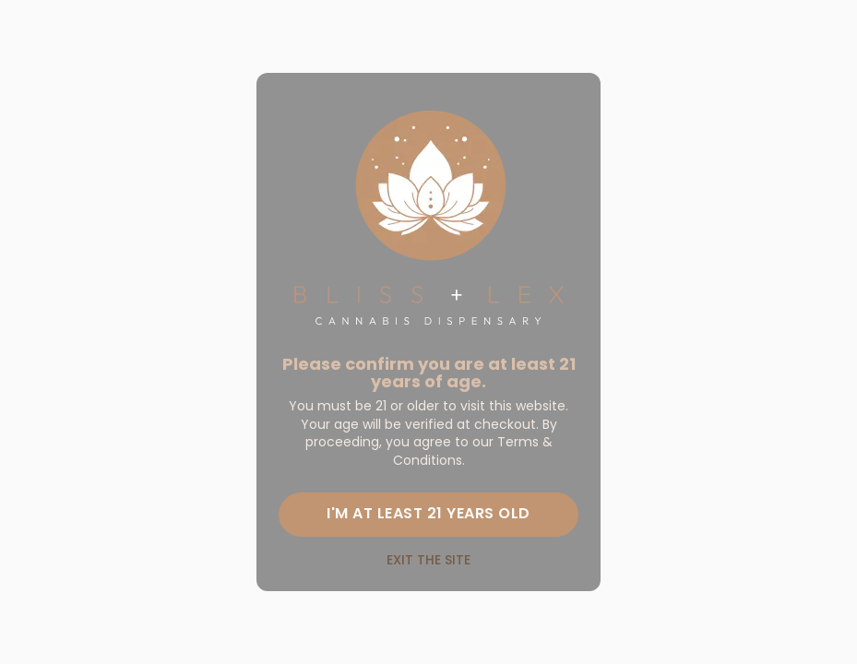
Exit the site (428, 560)
